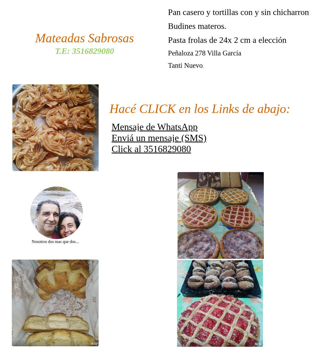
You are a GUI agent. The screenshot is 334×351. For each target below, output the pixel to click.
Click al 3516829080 (151, 149)
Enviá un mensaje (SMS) (159, 138)
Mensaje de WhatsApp (155, 127)
